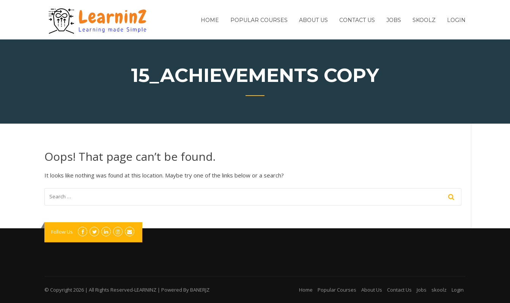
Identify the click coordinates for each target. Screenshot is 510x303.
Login (456, 20)
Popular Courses (259, 20)
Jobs (393, 20)
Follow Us (62, 231)
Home (210, 20)
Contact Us (357, 20)
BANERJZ (199, 289)
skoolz (424, 20)
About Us (313, 20)
